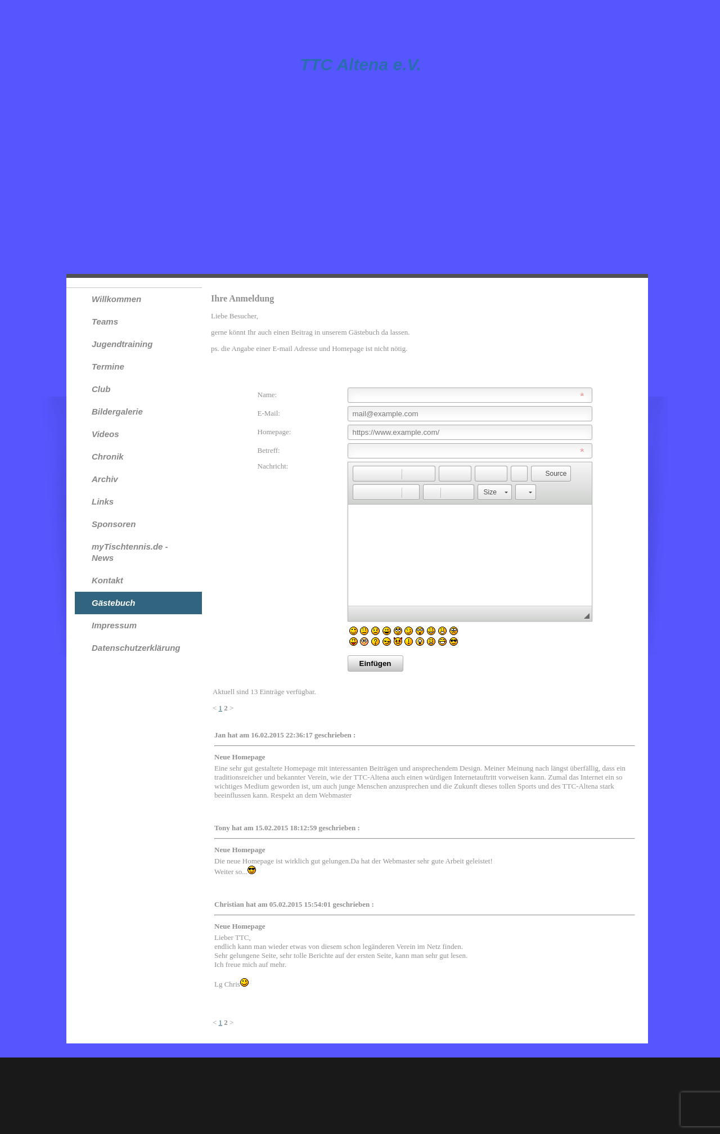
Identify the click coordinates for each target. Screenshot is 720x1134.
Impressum (114, 625)
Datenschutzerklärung (136, 647)
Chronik (108, 456)
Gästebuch (114, 603)
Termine (108, 366)
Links (103, 501)
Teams (105, 321)
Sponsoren (114, 524)
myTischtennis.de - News (130, 552)
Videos (105, 434)
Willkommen (116, 299)
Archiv (105, 479)
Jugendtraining (122, 344)
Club (101, 389)
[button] (361, 473)
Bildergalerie (117, 411)
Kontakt (107, 580)
